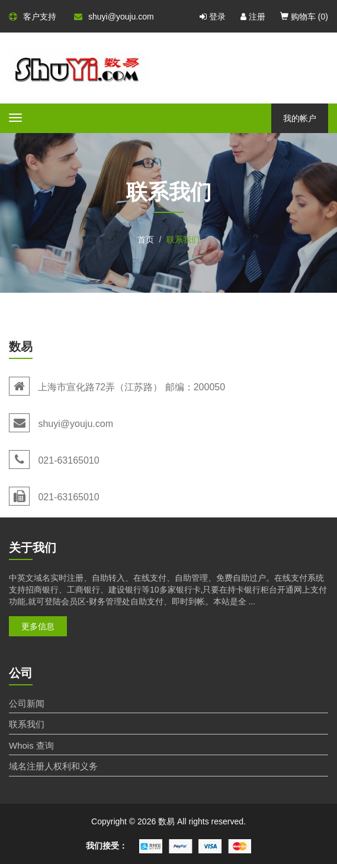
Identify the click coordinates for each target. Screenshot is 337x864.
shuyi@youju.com (114, 16)
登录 (213, 16)
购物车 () (304, 16)
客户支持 (32, 16)
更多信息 (37, 626)
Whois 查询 (31, 745)
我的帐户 (299, 118)
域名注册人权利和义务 (53, 766)
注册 (252, 16)
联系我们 (26, 724)
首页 (145, 239)
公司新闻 (26, 703)
